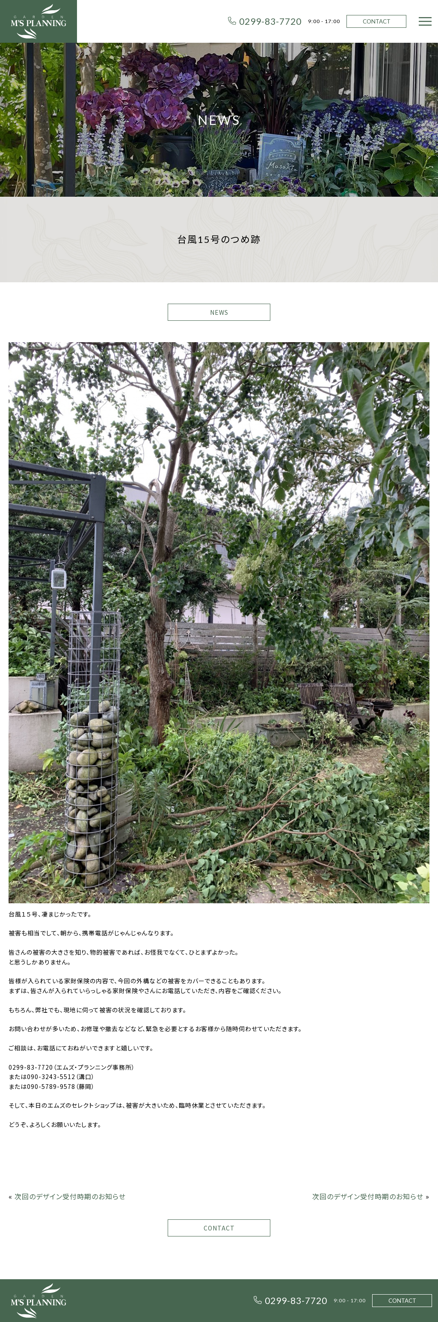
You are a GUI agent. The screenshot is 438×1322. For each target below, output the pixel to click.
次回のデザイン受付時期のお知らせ (70, 1196)
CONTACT (377, 21)
